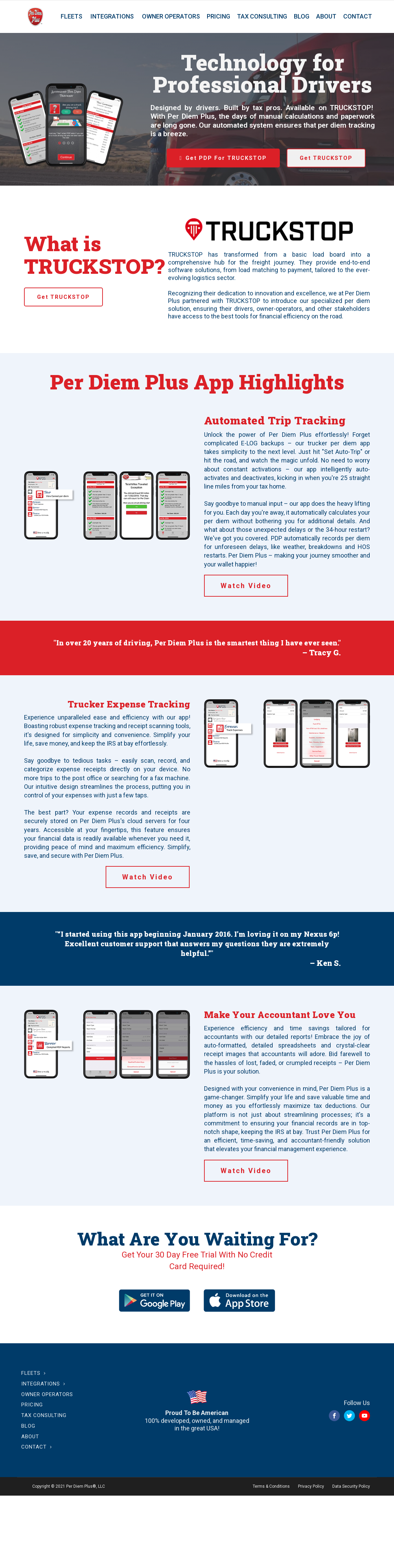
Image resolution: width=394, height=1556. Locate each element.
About (326, 16)
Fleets (71, 16)
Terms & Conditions (271, 1486)
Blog (301, 16)
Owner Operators (171, 16)
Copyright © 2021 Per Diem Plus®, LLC (68, 1486)
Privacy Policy (311, 1486)
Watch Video (246, 586)
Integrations (112, 16)
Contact (357, 16)
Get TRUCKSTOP (326, 158)
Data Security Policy (351, 1486)
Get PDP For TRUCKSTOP (226, 158)
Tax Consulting (262, 16)
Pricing (218, 16)
